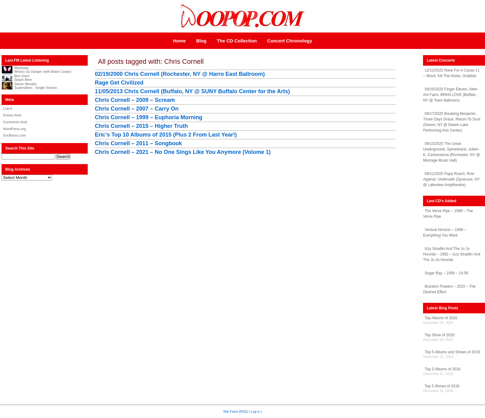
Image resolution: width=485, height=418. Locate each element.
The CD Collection (237, 40)
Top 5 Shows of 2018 (442, 386)
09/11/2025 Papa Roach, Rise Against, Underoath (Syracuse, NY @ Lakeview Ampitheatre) (451, 179)
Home (179, 40)
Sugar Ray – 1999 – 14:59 (446, 273)
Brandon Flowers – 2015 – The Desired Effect (449, 289)
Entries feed (12, 115)
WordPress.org (14, 129)
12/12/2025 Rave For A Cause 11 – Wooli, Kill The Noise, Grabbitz (451, 73)
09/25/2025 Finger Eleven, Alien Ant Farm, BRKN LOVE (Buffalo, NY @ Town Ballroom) (450, 94)
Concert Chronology (289, 40)
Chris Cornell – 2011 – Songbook (138, 143)
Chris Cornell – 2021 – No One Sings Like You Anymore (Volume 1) (183, 152)
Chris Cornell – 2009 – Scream (135, 100)
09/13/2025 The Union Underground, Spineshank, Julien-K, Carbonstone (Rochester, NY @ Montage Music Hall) (451, 152)
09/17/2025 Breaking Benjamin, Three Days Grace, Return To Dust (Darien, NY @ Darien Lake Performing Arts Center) (451, 122)
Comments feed (15, 122)
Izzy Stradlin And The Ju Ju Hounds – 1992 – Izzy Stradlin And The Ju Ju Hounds (451, 254)
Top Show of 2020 (439, 335)
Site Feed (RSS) (235, 411)
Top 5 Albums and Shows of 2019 (452, 352)
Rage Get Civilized (119, 83)
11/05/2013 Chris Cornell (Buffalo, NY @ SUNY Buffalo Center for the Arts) (192, 91)
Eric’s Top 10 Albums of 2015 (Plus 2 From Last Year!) (166, 135)
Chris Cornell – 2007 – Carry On (137, 109)
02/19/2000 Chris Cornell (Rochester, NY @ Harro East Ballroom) (180, 74)
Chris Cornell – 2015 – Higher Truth (141, 126)
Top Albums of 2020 (441, 318)
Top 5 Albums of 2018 (442, 369)
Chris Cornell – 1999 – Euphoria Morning (148, 117)
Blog (201, 40)
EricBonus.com (14, 135)
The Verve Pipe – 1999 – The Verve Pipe (448, 214)
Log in (7, 108)
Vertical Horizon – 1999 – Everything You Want (444, 232)
